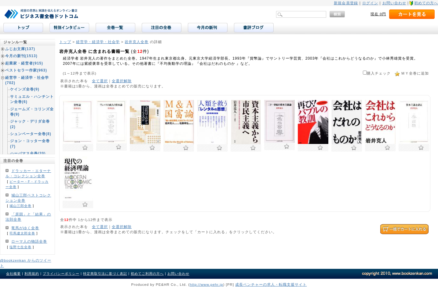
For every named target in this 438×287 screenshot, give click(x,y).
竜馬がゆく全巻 (25, 228)
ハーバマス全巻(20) (28, 153)
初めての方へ (426, 3)
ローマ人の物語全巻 (29, 241)
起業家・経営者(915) (24, 63)
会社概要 (13, 273)
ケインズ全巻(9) (24, 89)
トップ (65, 42)
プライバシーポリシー (61, 273)
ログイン (370, 3)
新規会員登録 (346, 3)
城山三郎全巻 (20, 206)
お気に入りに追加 (85, 147)
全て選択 (100, 81)
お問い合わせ (394, 3)
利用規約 (31, 273)
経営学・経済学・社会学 (98, 42)
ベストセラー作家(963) (26, 70)
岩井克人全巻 (136, 42)
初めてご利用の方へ (147, 273)
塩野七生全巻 (20, 247)
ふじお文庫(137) (20, 49)
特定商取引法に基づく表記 (105, 273)
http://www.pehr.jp (206, 284)
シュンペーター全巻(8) (30, 134)
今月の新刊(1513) (21, 56)
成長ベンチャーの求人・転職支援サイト (271, 284)
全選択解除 (122, 81)
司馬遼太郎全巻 (22, 233)
